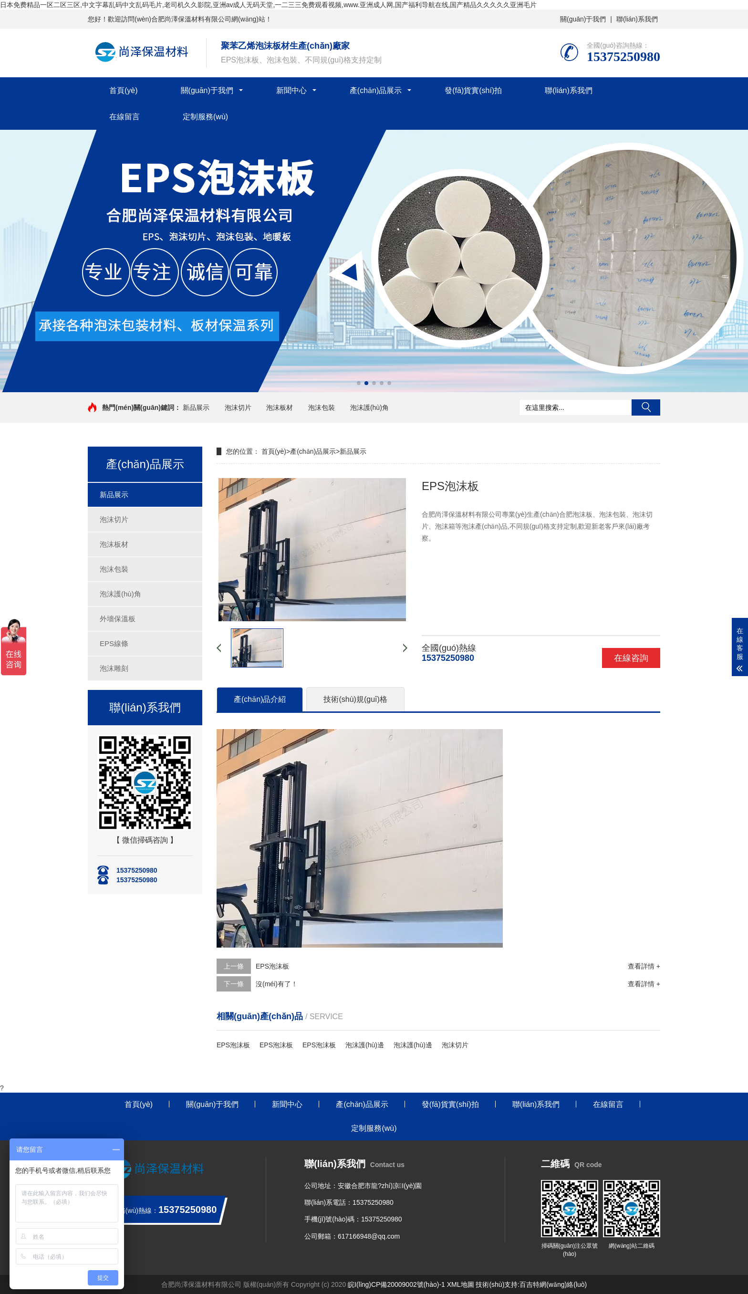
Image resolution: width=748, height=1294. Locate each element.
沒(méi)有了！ (277, 984)
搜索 (646, 407)
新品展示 (196, 407)
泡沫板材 (279, 407)
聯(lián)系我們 (637, 19)
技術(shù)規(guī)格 (355, 699)
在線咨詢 (631, 658)
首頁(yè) (123, 90)
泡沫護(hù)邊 (364, 1045)
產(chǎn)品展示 (376, 90)
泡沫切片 (238, 407)
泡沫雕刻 (114, 668)
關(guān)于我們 (583, 19)
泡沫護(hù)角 (369, 407)
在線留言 (124, 117)
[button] (359, 383)
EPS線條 (114, 643)
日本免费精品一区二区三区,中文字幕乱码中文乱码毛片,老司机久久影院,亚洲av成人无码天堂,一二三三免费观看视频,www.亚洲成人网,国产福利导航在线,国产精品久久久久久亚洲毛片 (268, 5)
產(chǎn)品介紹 (260, 699)
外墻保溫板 (117, 619)
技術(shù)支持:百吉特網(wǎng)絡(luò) (531, 1284)
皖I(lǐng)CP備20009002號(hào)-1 (396, 1284)
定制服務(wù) (205, 117)
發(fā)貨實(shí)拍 (473, 90)
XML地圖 (460, 1284)
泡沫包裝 (321, 407)
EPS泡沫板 (272, 966)
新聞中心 (291, 90)
